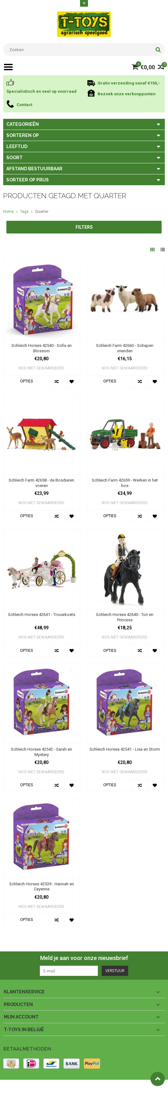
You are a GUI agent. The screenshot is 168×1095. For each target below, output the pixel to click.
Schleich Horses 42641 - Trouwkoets (41, 614)
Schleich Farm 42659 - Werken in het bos (125, 483)
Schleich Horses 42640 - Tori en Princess (124, 617)
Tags (24, 211)
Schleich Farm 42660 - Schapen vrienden (124, 348)
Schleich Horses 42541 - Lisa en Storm (125, 749)
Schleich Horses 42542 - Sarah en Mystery (41, 752)
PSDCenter (86, 1087)
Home (8, 211)
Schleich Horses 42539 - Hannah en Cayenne (41, 887)
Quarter (41, 211)
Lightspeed (129, 1087)
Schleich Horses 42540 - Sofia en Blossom (41, 348)
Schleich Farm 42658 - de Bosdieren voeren (41, 483)
